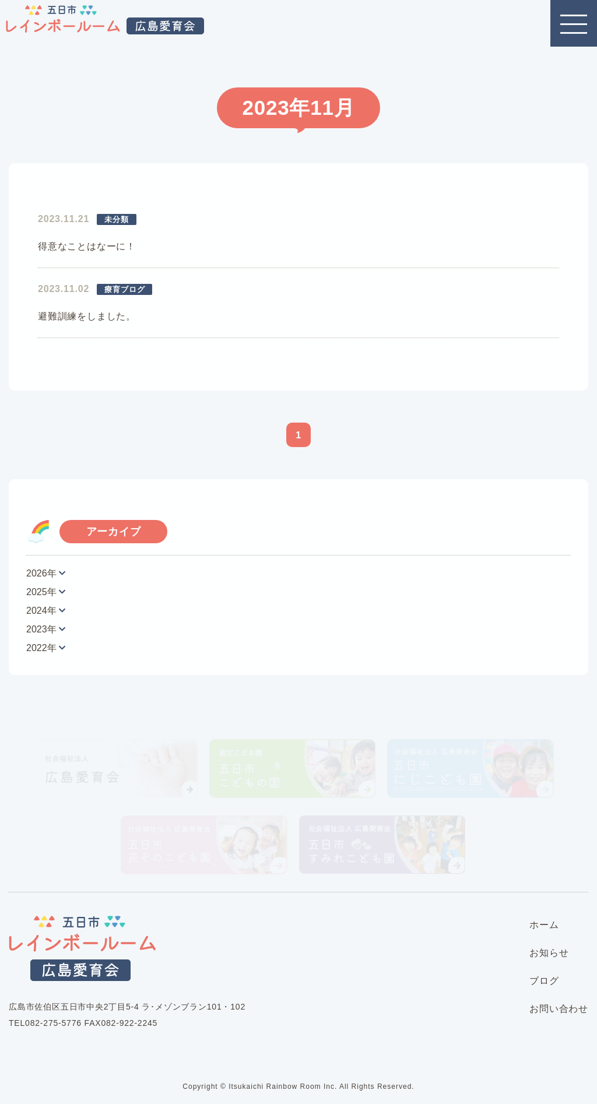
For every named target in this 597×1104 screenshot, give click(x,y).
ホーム (544, 925)
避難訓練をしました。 (87, 316)
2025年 (41, 592)
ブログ (544, 981)
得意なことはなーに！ (87, 246)
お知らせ (548, 953)
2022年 (41, 648)
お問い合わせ (558, 1009)
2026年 (41, 573)
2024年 (41, 611)
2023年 (41, 629)
